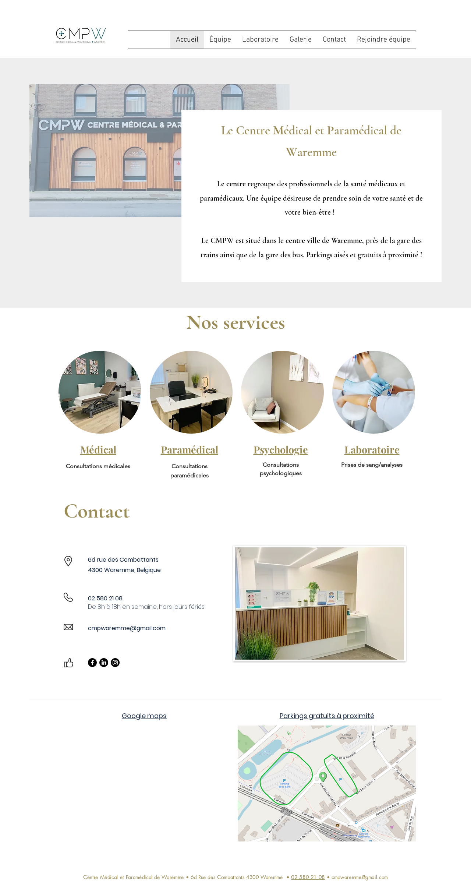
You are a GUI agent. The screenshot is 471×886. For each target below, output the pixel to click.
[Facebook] (92, 662)
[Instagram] (115, 662)
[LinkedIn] (103, 662)
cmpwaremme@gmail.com (127, 628)
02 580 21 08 (308, 877)
